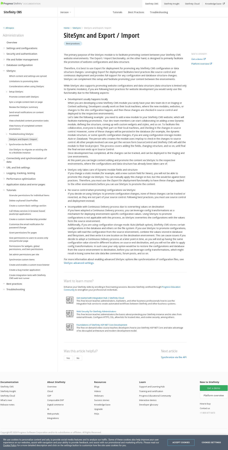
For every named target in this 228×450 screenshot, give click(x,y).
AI (48, 409)
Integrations (53, 418)
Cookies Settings (211, 442)
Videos (97, 391)
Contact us (205, 408)
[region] (114, 442)
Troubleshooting (159, 12)
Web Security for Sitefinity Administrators (96, 311)
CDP (49, 395)
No (78, 358)
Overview (51, 386)
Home (67, 27)
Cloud (50, 391)
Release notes (7, 404)
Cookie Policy (10, 445)
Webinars (99, 395)
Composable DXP (55, 400)
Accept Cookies (181, 442)
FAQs (96, 413)
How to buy (205, 403)
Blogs (96, 386)
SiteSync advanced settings (79, 262)
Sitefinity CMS (7, 386)
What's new (6, 400)
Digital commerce (55, 404)
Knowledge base (102, 404)
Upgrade (98, 409)
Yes (68, 358)
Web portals (53, 413)
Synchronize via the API (174, 357)
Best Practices (136, 12)
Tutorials (117, 12)
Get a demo (198, 59)
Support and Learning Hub (152, 386)
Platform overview (201, 64)
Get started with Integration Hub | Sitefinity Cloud (100, 297)
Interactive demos (148, 400)
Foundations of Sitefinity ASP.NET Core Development (102, 324)
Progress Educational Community (155, 395)
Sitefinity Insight (8, 391)
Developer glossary (148, 404)
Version (65, 12)
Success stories (101, 400)
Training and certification (151, 391)
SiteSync (77, 27)
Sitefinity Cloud (7, 395)
